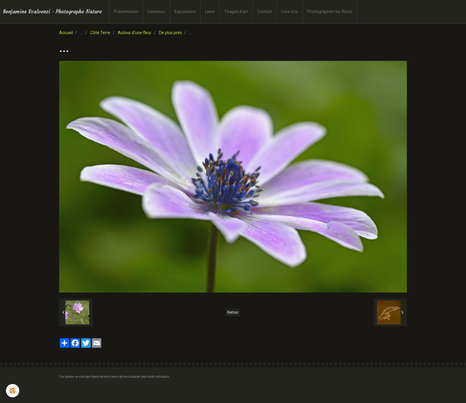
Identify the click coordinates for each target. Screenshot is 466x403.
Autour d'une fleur (135, 32)
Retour (232, 312)
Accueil (66, 32)
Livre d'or (289, 11)
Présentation (126, 11)
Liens (210, 11)
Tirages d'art (236, 11)
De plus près (170, 32)
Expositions (185, 11)
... (81, 32)
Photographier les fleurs (329, 11)
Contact (264, 11)
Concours (156, 11)
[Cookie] (12, 390)
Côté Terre (100, 32)
